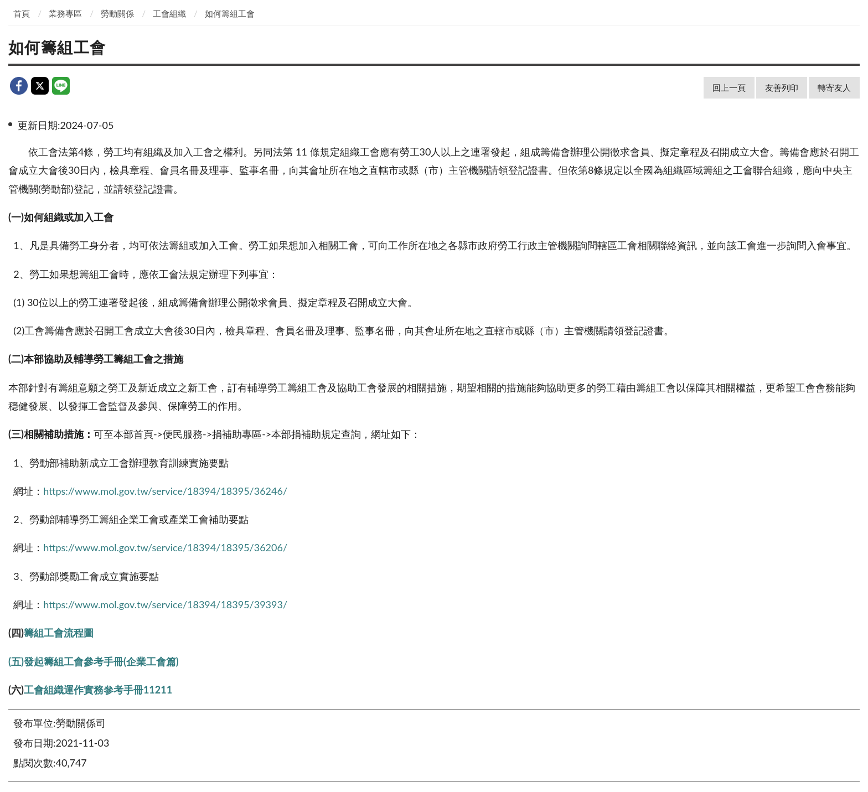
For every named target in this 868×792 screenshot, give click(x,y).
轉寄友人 (834, 87)
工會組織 (169, 13)
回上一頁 (729, 87)
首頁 (21, 13)
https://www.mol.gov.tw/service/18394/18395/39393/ (165, 604)
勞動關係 (117, 13)
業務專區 (65, 13)
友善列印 (781, 87)
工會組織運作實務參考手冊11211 (98, 690)
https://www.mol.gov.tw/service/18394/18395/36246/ (165, 491)
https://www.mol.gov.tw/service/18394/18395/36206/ (165, 547)
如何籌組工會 (230, 13)
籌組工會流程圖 (59, 633)
